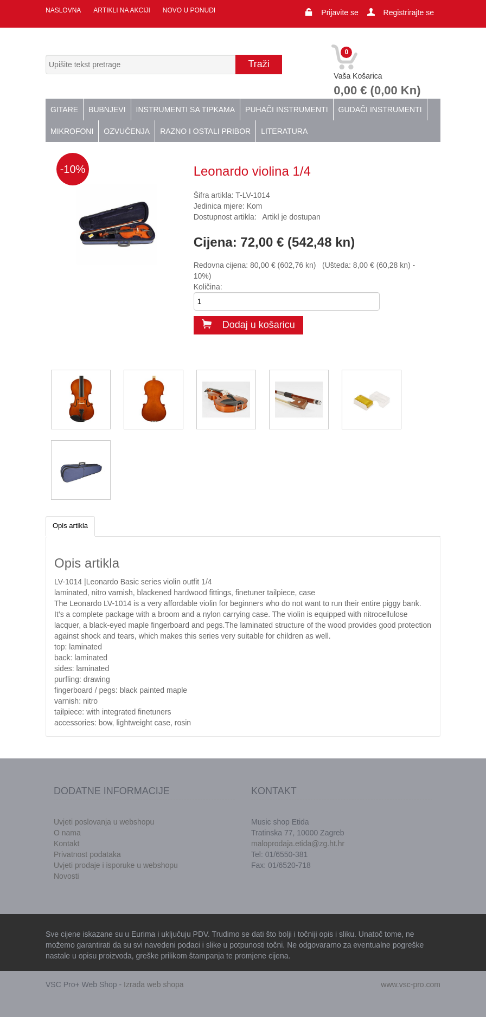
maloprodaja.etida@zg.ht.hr (297, 843)
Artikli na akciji (121, 10)
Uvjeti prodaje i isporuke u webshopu (116, 865)
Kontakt (66, 843)
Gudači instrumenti (380, 109)
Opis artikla (70, 526)
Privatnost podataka (87, 854)
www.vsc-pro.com (410, 984)
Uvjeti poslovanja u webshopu (104, 822)
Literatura (284, 131)
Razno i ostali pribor (205, 131)
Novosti (66, 876)
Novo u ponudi (189, 10)
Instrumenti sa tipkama (185, 109)
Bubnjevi (106, 109)
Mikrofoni (71, 131)
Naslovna (63, 10)
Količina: (208, 286)
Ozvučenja (127, 131)
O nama (67, 832)
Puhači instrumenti (286, 109)
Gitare (64, 109)
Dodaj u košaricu (248, 324)
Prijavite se (339, 12)
